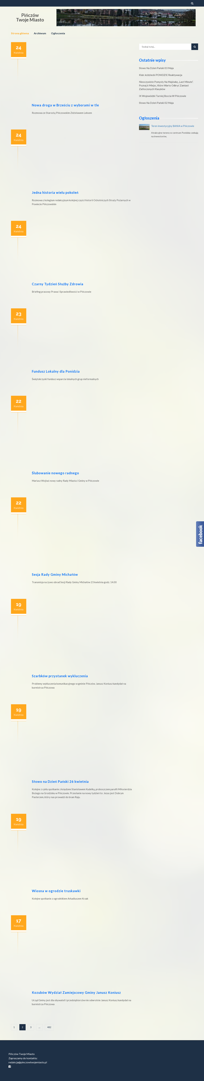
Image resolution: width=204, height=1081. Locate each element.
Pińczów (30, 15)
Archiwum (40, 33)
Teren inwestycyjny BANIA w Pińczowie (172, 125)
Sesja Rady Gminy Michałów (55, 574)
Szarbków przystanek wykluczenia (60, 676)
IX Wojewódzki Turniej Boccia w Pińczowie (162, 95)
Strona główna (20, 33)
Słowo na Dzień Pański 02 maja (156, 102)
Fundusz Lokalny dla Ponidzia (56, 371)
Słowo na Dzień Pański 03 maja (156, 68)
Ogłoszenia (58, 33)
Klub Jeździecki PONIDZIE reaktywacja (160, 74)
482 (49, 1027)
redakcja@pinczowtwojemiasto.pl (28, 1062)
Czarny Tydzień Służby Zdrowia (57, 284)
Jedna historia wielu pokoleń (55, 192)
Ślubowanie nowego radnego (55, 473)
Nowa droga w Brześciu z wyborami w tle (65, 105)
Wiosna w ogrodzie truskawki (56, 891)
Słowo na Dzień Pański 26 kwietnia (60, 781)
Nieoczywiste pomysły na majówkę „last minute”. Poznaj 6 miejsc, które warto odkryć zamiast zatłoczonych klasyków (166, 85)
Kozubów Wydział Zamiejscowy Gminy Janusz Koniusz (76, 992)
